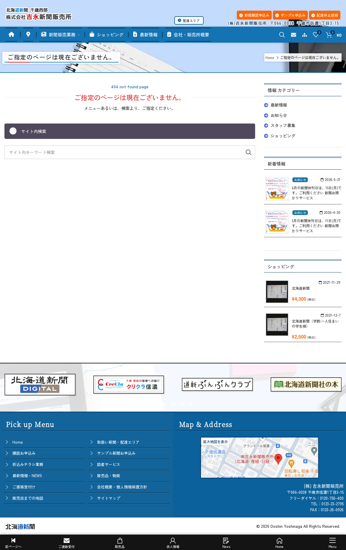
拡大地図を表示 (215, 441)
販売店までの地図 (27, 498)
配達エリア (189, 20)
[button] (155, 404)
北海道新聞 (301, 288)
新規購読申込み (254, 14)
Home (17, 442)
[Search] (282, 35)
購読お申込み (24, 453)
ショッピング (283, 136)
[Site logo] (38, 12)
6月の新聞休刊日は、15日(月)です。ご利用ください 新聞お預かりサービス (317, 192)
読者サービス (108, 464)
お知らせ (279, 115)
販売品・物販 (108, 475)
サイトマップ (108, 498)
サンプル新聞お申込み (116, 453)
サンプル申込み (290, 14)
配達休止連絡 (324, 14)
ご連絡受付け (24, 487)
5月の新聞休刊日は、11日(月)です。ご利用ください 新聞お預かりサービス (316, 225)
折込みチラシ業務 (27, 464)
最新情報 (279, 105)
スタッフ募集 (283, 125)
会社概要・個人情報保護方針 (122, 487)
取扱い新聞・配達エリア (118, 442)
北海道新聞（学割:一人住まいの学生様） (315, 323)
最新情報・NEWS (27, 475)
